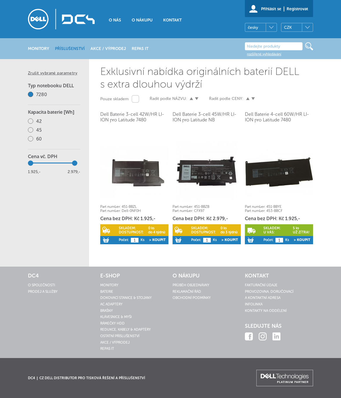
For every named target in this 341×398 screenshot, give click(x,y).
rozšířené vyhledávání (264, 54)
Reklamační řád (187, 292)
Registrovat (297, 8)
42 (39, 121)
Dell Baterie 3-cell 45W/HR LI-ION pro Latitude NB (204, 117)
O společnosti (41, 285)
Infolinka (254, 304)
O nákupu (142, 20)
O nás (115, 20)
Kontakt (172, 20)
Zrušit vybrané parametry (52, 73)
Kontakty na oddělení (266, 311)
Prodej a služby (43, 292)
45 (39, 130)
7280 (41, 94)
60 (39, 139)
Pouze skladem (114, 98)
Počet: (124, 240)
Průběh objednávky (191, 285)
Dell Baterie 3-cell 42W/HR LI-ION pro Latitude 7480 (132, 117)
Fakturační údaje (261, 285)
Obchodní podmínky (192, 298)
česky (253, 27)
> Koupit (157, 240)
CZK (288, 27)
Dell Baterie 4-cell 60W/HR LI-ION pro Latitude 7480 (277, 117)
